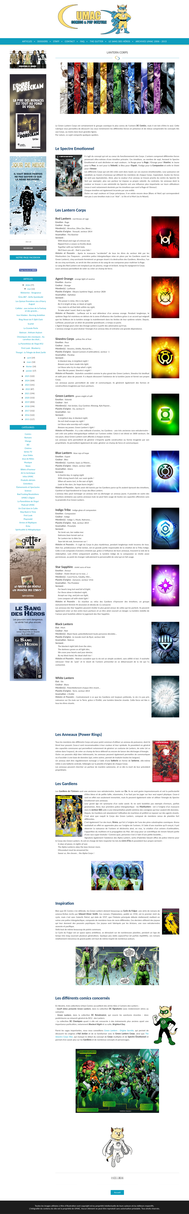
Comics (28, 434)
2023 (27, 384)
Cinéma (28, 448)
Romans (28, 437)
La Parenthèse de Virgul (28, 501)
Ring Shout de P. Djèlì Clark (31, 319)
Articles (27, 41)
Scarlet (31, 323)
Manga (28, 441)
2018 (27, 406)
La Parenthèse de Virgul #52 (30, 343)
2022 (27, 389)
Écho (28, 526)
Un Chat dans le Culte (28, 508)
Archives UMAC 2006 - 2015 (151, 41)
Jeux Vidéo (28, 455)
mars (29, 362)
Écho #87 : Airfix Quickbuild (31, 297)
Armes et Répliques (28, 522)
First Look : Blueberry (30, 348)
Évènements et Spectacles (28, 487)
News (28, 466)
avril (29, 357)
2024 (27, 380)
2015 (27, 419)
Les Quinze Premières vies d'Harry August (31, 302)
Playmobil (28, 519)
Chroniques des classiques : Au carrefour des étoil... (31, 338)
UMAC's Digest (28, 497)
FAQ (82, 41)
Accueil (117, 1192)
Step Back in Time (28, 512)
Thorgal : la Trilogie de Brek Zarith (31, 352)
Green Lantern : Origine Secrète (119, 1030)
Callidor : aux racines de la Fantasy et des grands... (31, 309)
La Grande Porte (31, 328)
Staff (56, 41)
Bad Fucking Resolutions (28, 494)
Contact (70, 41)
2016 (27, 415)
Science (28, 490)
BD (28, 444)
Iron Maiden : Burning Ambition (31, 315)
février (29, 366)
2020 (27, 397)
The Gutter (96, 41)
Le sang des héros (119, 41)
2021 (27, 393)
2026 (27, 285)
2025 (27, 376)
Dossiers (43, 41)
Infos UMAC (28, 476)
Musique (28, 462)
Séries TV (28, 451)
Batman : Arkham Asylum (30, 332)
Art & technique (28, 473)
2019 (27, 402)
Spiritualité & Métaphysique (28, 529)
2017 (27, 410)
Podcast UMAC (28, 505)
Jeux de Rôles (28, 458)
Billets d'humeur (28, 469)
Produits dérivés (28, 480)
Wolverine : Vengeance (30, 292)
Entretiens (28, 483)
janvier (29, 370)
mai (29, 289)
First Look (28, 515)
